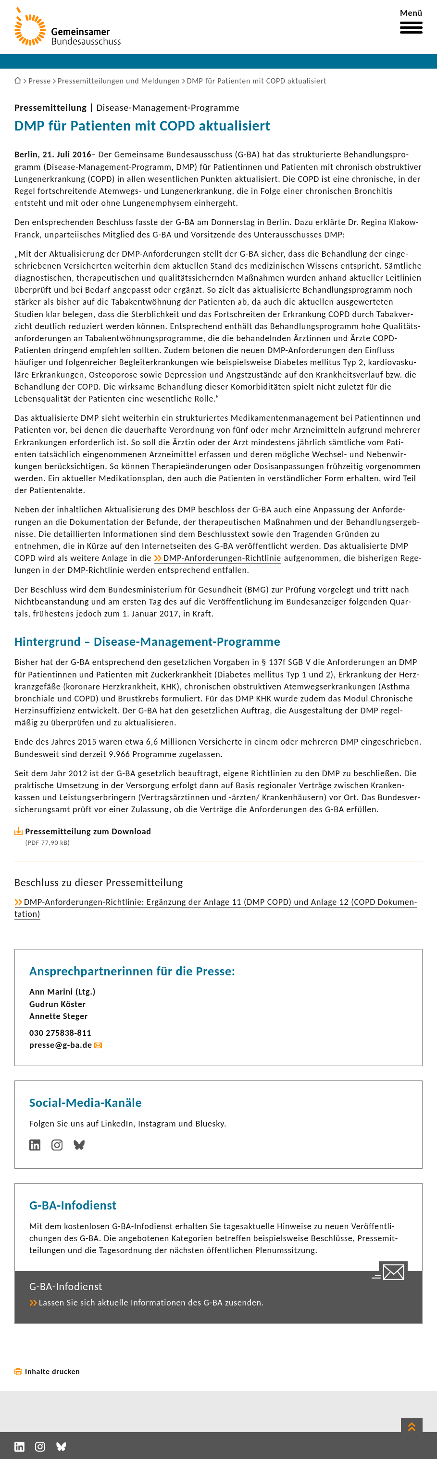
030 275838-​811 (60, 1033)
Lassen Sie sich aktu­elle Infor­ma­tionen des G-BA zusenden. (151, 1302)
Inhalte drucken (52, 1371)
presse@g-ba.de (60, 1045)
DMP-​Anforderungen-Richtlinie (222, 558)
